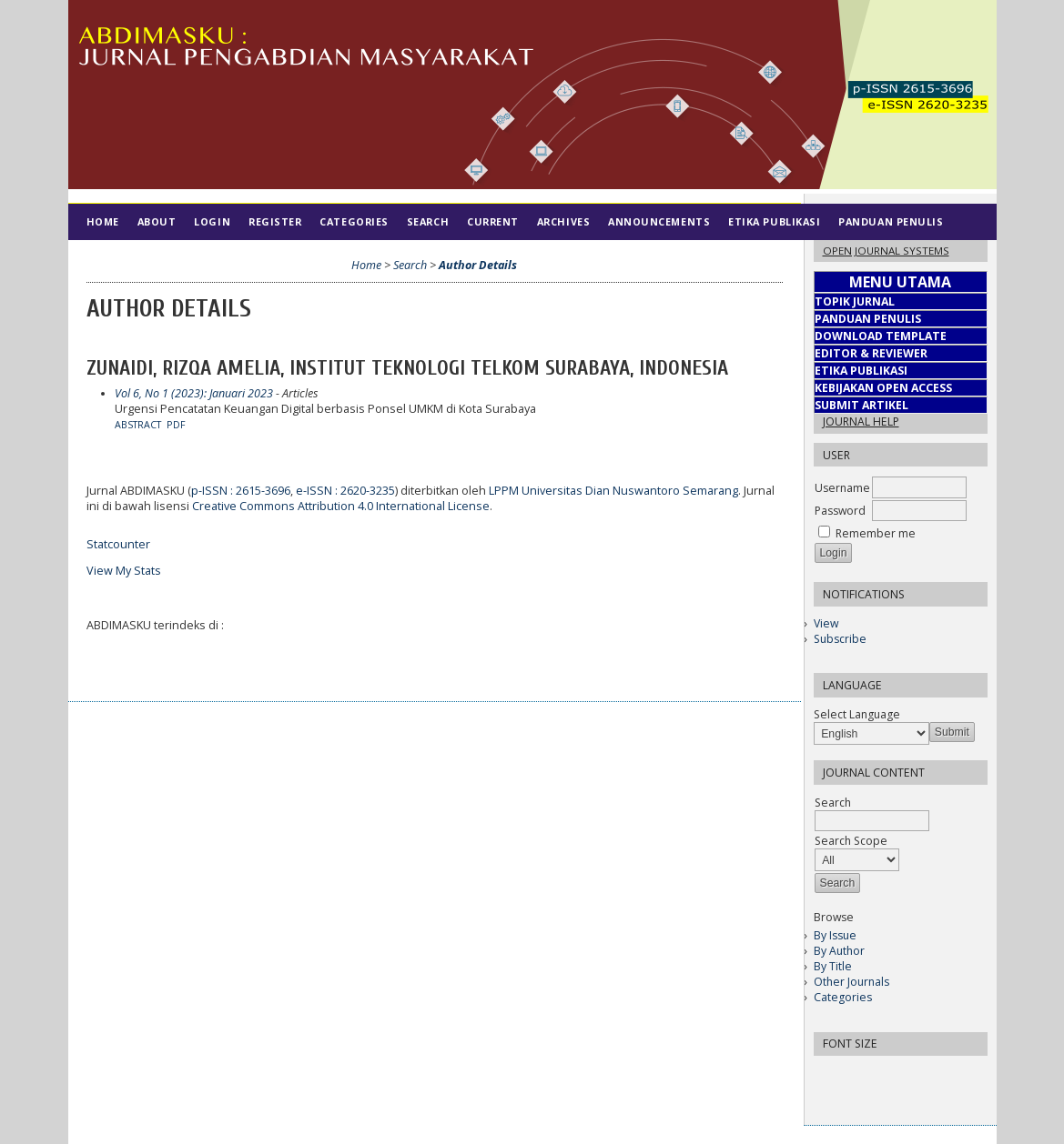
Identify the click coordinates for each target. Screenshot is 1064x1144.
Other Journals (851, 981)
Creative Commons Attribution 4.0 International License (341, 506)
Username (842, 488)
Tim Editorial (127, 258)
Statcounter (118, 544)
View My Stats (123, 570)
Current (493, 221)
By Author (839, 950)
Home (102, 221)
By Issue (835, 935)
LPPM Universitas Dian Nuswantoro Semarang (613, 490)
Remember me (876, 533)
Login (212, 221)
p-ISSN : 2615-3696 (240, 490)
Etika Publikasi (774, 221)
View (826, 623)
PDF (176, 424)
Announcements (659, 221)
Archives (563, 221)
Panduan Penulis (890, 221)
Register (274, 221)
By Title (833, 966)
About (157, 221)
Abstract (138, 424)
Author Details (478, 265)
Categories (843, 997)
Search (428, 221)
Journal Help (861, 421)
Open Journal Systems (886, 250)
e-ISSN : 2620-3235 (345, 490)
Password (840, 510)
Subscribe (840, 639)
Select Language (857, 714)
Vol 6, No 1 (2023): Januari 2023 (194, 393)
